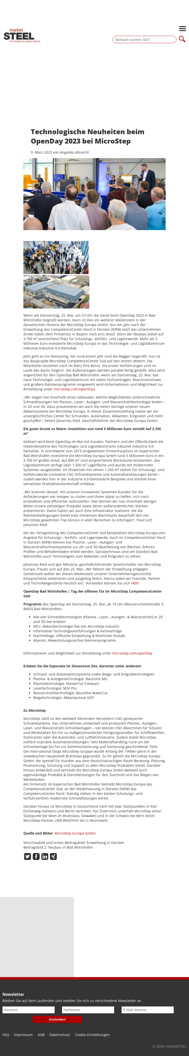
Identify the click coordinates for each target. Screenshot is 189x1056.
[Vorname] (28, 1009)
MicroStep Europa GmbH (75, 833)
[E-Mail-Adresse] (148, 1009)
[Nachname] (88, 1009)
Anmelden (57, 1019)
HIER (135, 583)
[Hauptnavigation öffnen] (183, 29)
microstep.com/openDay (74, 389)
